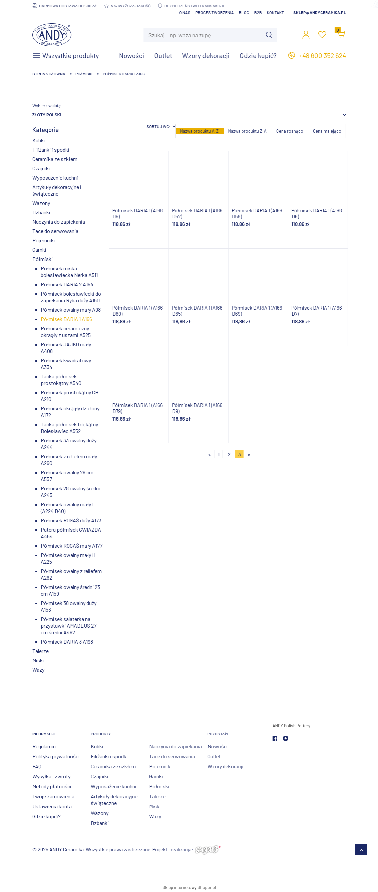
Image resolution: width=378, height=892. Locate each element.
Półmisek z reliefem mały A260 (69, 459)
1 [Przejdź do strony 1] (219, 454)
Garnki (39, 249)
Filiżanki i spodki (50, 149)
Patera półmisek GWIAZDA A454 (71, 532)
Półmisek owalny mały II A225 (68, 558)
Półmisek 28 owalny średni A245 (70, 491)
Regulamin (44, 746)
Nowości (218, 746)
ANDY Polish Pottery (291, 725)
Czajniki (41, 168)
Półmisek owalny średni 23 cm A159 (70, 590)
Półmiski (42, 259)
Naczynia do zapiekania (58, 221)
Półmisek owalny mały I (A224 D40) (67, 507)
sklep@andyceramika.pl (319, 12)
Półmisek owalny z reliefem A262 (71, 574)
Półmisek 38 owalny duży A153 (68, 606)
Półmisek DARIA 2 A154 (67, 284)
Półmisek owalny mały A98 (71, 309)
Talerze (40, 651)
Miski (38, 660)
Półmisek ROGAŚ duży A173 (71, 520)
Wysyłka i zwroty (51, 776)
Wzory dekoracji (226, 766)
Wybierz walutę (46, 105)
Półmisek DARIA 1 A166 (66, 319)
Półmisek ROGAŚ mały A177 (71, 545)
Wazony (41, 203)
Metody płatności (51, 786)
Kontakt (275, 12)
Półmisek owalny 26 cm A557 (67, 475)
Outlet (214, 756)
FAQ (36, 766)
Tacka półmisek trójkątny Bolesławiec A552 (69, 427)
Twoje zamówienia (53, 796)
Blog (244, 12)
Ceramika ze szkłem (54, 159)
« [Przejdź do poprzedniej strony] (209, 454)
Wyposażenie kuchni (55, 177)
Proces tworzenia (215, 12)
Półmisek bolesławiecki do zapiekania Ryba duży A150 (71, 296)
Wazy (38, 669)
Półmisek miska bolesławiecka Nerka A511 (69, 271)
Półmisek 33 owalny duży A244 (68, 443)
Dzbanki (41, 212)
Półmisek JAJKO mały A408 (66, 347)
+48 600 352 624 (322, 55)
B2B (258, 12)
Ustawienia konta (52, 806)
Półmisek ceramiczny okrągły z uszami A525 (66, 331)
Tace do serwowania (55, 231)
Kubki (38, 140)
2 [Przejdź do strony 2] (229, 454)
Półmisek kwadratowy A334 (66, 363)
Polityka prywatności (56, 756)
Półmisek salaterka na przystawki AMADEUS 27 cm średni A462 (68, 625)
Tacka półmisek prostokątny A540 (61, 379)
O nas (185, 12)
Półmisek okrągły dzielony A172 (70, 411)
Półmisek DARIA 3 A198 (67, 641)
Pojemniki (43, 240)
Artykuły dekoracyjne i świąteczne (56, 190)
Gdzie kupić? (46, 816)
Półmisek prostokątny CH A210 (69, 395)
